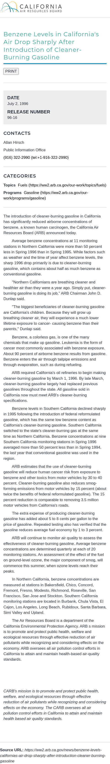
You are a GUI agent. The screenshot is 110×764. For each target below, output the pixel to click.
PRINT (11, 71)
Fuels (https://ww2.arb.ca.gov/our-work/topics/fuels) (62, 185)
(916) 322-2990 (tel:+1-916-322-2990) (36, 157)
